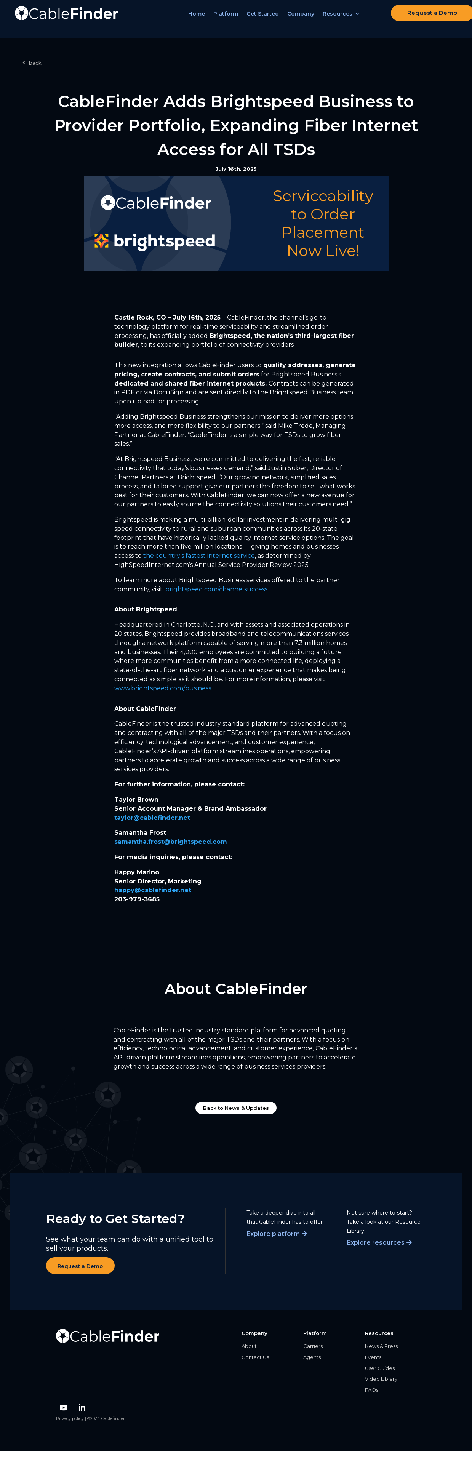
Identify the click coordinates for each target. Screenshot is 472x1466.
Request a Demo (424, 18)
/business (162, 688)
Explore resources (376, 1242)
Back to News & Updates (236, 1108)
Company (304, 19)
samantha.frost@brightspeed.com (170, 841)
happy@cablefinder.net (152, 890)
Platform (230, 19)
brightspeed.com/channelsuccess (216, 589)
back (35, 63)
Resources (342, 19)
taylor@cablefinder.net (152, 817)
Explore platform (273, 1233)
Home (200, 19)
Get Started (267, 19)
